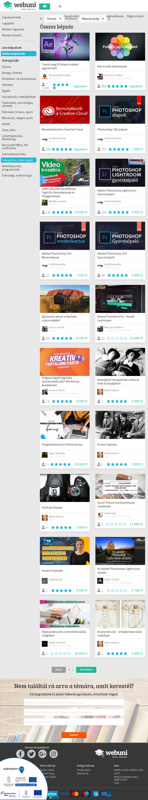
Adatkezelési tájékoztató (128, 770)
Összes (6, 67)
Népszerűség (93, 18)
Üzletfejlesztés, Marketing (12, 137)
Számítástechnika (14, 154)
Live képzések (12, 47)
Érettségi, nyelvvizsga (17, 175)
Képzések (83, 773)
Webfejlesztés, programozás (12, 167)
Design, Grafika (12, 73)
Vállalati (7, 85)
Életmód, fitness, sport (17, 112)
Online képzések (13, 53)
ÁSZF (117, 773)
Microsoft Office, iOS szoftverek (15, 146)
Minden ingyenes (13, 29)
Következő (86, 669)
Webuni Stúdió (48, 777)
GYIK (116, 783)
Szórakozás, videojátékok (19, 97)
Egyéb (6, 91)
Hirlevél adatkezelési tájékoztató (126, 778)
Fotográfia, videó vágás (17, 160)
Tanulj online (84, 770)
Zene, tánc (9, 130)
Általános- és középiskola (19, 79)
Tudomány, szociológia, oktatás (17, 104)
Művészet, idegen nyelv (17, 118)
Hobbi (6, 124)
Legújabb (8, 23)
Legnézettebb (11, 17)
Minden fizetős (12, 35)
